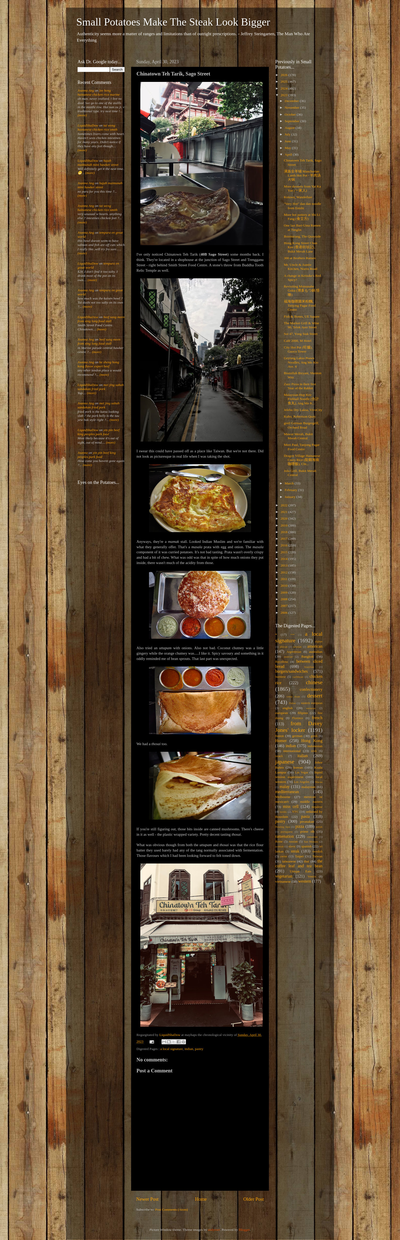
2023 (284, 95)
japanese (284, 762)
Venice (312, 876)
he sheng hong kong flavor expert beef (98, 364)
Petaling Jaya (282, 826)
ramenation (284, 836)
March (290, 483)
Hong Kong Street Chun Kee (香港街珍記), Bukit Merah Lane (300, 247)
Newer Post (147, 1199)
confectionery (311, 689)
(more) (82, 115)
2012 (284, 572)
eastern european (311, 703)
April (289, 154)
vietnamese (283, 881)
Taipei (299, 856)
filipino (303, 713)
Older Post (253, 1199)
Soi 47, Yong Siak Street (301, 334)
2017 (284, 539)
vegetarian (283, 876)
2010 (284, 585)
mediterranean (287, 792)
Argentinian (293, 652)
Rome (279, 841)
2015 (284, 552)
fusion (279, 736)
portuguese (287, 831)
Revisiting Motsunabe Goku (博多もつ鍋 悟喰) (302, 290)
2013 (284, 565)
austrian (288, 656)
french (317, 718)
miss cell (290, 806)
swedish (317, 851)
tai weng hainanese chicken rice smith (97, 127)
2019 (284, 525)
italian (302, 756)
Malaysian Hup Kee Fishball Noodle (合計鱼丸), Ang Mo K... (301, 399)
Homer (281, 740)
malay (285, 786)
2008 (284, 599)
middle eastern (311, 802)
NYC (295, 811)
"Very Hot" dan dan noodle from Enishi (302, 206)
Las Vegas (301, 772)
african (284, 646)
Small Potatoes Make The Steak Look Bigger (173, 22)
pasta (305, 816)
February (291, 490)
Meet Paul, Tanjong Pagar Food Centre (302, 447)
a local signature (171, 1049)
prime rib (307, 831)
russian (293, 841)
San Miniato (311, 841)
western (304, 881)
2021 (284, 512)
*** (292, 634)
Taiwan (317, 856)
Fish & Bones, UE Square (302, 316)
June (288, 141)
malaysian (309, 787)
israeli (279, 756)
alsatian (297, 646)
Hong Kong (311, 740)
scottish (279, 846)
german (297, 736)
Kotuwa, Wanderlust (298, 197)
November (292, 107)
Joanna (83, 453)
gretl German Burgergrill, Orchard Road (301, 425)
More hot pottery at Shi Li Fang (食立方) (302, 217)
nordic (283, 811)
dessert (314, 696)
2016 (284, 545)
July (288, 134)
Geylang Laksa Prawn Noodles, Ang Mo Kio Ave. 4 (301, 362)
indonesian (315, 746)
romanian (312, 836)
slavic (292, 846)
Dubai (292, 703)
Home (201, 1199)
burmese (280, 677)
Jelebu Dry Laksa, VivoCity (303, 410)
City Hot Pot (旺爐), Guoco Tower (298, 349)
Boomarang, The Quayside (302, 236)
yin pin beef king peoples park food (98, 432)
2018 (284, 532)
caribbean (298, 676)
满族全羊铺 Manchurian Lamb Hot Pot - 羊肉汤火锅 (302, 175)
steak (295, 851)
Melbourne (282, 797)
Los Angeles (301, 782)
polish (319, 826)
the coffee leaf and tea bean (298, 864)
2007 (284, 606)
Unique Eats (300, 871)
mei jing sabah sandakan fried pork (101, 387)
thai (306, 861)
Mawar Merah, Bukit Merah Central (298, 436)
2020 (284, 518)
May (288, 148)
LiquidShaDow (88, 125)
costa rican (293, 696)
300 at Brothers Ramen (300, 258)
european (281, 713)
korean (298, 767)
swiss (283, 856)
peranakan (307, 821)
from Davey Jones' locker (298, 726)
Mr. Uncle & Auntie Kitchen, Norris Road (300, 267)
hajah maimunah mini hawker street (98, 163)
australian (315, 652)
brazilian (309, 666)
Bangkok (307, 656)
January (290, 497)
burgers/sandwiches (291, 671)
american (314, 646)
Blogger (244, 1230)
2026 (284, 75)
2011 (284, 579)
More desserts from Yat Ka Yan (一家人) (302, 188)
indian (189, 1049)
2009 (284, 592)
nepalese (317, 807)
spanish (306, 846)
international (292, 751)
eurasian (311, 708)
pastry (199, 1049)
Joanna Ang (86, 90)
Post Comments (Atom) (171, 1209)
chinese (314, 682)
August (290, 128)
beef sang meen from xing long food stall (101, 319)
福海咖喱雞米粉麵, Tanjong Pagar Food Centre (300, 305)
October (291, 114)
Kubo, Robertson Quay (300, 416)
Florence (297, 718)
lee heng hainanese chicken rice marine (99, 92)
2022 (284, 505)
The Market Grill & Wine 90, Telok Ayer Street (301, 325)
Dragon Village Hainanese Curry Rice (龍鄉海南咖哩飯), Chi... (302, 460)
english (288, 708)
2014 (284, 559)
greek (314, 736)
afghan (318, 641)
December (292, 101)
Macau (318, 781)
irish (314, 751)
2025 (284, 81)
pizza (299, 826)
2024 (284, 88)
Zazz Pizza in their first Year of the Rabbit (300, 386)
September (292, 121)
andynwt (214, 1230)
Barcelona (281, 661)
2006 (284, 613)
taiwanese (289, 861)
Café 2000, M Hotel (297, 341)
